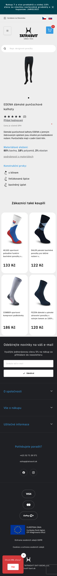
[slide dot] (28, 97)
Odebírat (28, 373)
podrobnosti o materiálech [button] (18, 156)
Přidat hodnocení (13, 120)
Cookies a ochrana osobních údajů (28, 547)
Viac (13, 567)
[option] (28, 74)
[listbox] (28, 74)
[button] (44, 18)
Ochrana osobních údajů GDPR (28, 540)
